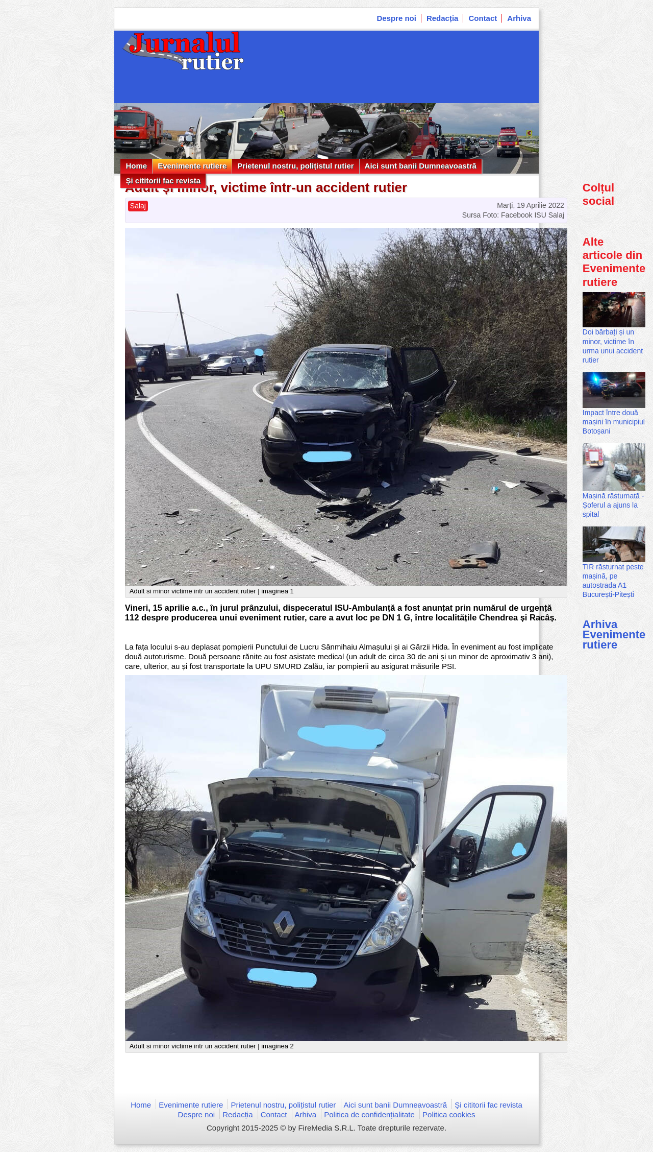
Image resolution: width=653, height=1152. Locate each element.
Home (136, 165)
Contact (482, 18)
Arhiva (519, 18)
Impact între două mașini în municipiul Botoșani (614, 422)
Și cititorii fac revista (162, 180)
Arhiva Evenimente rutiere (614, 634)
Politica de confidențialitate (369, 1114)
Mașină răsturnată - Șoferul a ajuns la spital (613, 505)
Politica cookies (448, 1114)
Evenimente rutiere (192, 165)
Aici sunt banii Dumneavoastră (420, 165)
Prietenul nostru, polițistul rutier (295, 165)
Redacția (442, 18)
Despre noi (396, 18)
